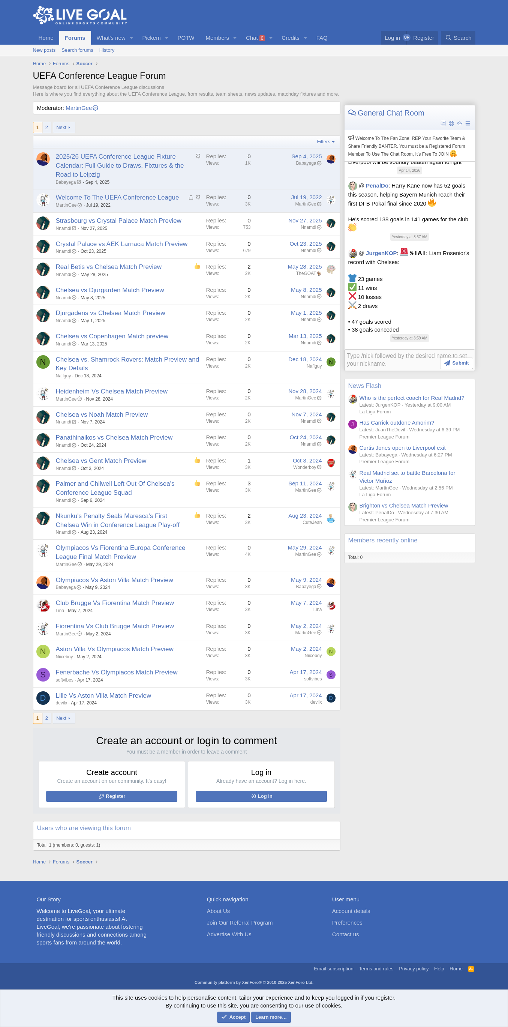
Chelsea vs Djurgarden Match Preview (110, 290)
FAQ (322, 38)
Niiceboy (64, 656)
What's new (111, 38)
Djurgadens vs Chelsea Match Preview (110, 313)
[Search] (458, 38)
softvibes (64, 680)
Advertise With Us (229, 934)
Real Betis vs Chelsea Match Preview (109, 266)
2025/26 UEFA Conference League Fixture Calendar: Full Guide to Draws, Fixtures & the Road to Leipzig (120, 165)
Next (61, 127)
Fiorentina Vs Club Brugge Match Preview (115, 626)
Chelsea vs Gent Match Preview (101, 460)
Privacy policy (414, 968)
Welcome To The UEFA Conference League (117, 197)
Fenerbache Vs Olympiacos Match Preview (117, 672)
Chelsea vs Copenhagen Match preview (112, 336)
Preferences (347, 922)
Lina (60, 610)
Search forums (77, 50)
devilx (61, 703)
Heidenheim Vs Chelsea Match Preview (112, 391)
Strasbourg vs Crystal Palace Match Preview (118, 220)
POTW (186, 38)
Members (217, 38)
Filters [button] (323, 141)
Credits (291, 38)
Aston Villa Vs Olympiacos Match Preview (115, 649)
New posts (44, 50)
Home (46, 38)
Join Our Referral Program (240, 922)
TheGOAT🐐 (309, 273)
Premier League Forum (385, 436)
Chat (255, 38)
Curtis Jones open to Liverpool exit (403, 447)
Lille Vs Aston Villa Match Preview (103, 695)
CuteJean (312, 522)
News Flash (365, 385)
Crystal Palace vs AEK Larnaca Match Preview (121, 244)
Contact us (345, 934)
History (106, 50)
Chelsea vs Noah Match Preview (102, 414)
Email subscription (334, 968)
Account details (351, 911)
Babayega (69, 182)
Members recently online (383, 539)
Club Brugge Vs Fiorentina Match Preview (115, 603)
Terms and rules (376, 968)
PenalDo (377, 185)
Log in (265, 796)
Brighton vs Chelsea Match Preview (404, 504)
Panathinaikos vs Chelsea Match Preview (114, 437)
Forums (75, 38)
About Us (218, 911)
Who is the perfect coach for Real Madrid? (412, 397)
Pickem (151, 38)
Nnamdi (66, 228)
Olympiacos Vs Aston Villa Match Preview (114, 580)
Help (439, 968)
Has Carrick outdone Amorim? (397, 422)
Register (115, 796)
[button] (131, 38)
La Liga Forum (375, 411)
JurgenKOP (381, 253)
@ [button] (361, 185)
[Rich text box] (410, 359)
